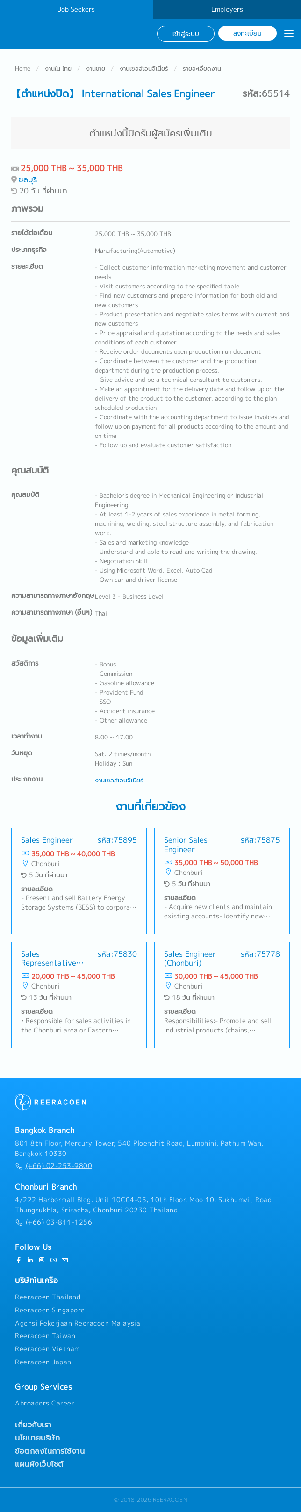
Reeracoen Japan (43, 1362)
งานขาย (95, 68)
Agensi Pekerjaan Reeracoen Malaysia (78, 1323)
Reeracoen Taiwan (45, 1335)
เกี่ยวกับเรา (33, 1424)
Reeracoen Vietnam (47, 1349)
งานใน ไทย (58, 68)
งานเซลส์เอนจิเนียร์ (144, 68)
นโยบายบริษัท (37, 1437)
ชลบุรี (28, 179)
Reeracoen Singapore (50, 1310)
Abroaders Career (44, 1403)
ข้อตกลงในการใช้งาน (50, 1450)
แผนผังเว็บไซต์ (39, 1464)
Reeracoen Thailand (47, 1297)
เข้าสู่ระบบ (185, 33)
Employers (227, 9)
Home (22, 68)
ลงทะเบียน (247, 33)
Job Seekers (76, 9)
